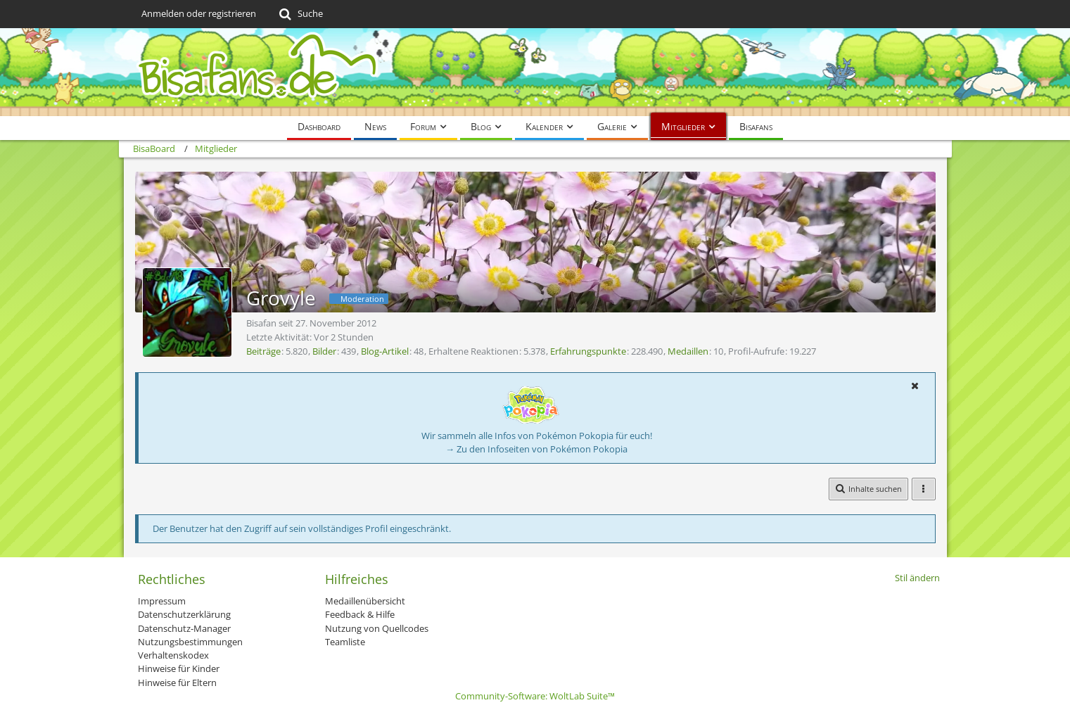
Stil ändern (917, 577)
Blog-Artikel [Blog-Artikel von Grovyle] (385, 351)
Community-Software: (535, 696)
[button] (915, 385)
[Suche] (300, 14)
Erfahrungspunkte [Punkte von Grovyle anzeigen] (588, 351)
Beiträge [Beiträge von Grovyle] (263, 351)
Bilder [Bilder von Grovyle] (324, 351)
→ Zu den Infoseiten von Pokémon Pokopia (536, 449)
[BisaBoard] (535, 72)
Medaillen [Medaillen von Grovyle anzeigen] (688, 351)
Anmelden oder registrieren (198, 13)
